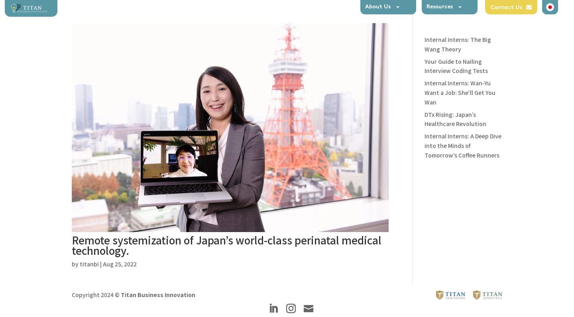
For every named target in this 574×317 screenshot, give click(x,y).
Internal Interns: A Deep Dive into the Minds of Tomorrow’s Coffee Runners (463, 145)
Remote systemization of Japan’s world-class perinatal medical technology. (226, 245)
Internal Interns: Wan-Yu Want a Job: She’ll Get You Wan (460, 92)
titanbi (89, 264)
